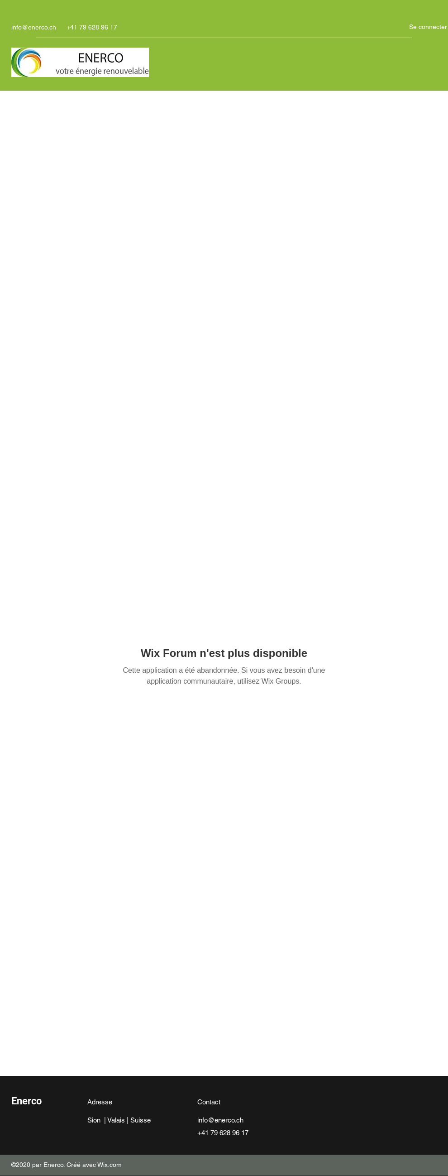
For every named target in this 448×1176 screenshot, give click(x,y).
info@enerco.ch (33, 27)
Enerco (26, 1101)
